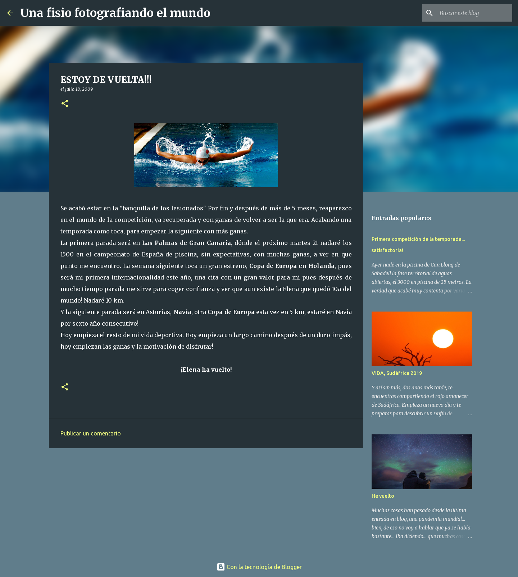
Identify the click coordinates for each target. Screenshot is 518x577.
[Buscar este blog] (474, 13)
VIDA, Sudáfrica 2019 (397, 373)
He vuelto (383, 496)
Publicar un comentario (90, 433)
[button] (64, 104)
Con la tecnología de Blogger (259, 567)
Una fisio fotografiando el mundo (115, 13)
